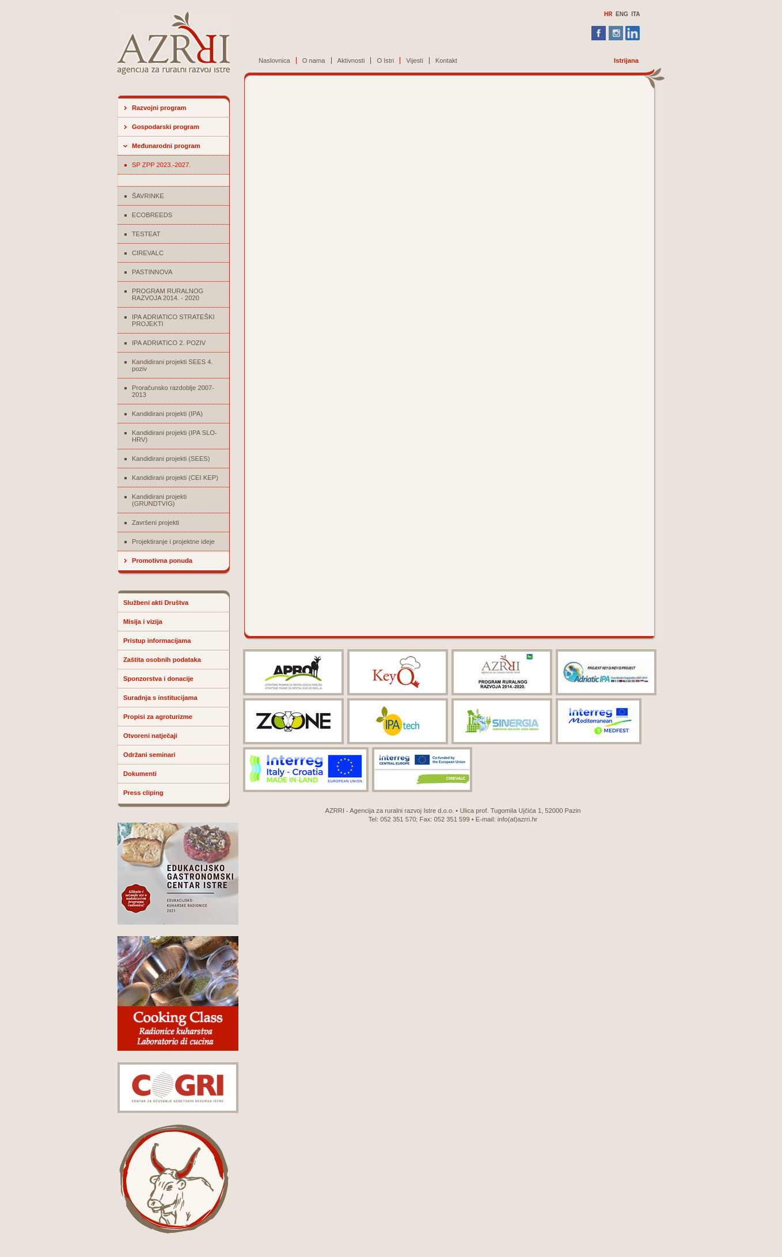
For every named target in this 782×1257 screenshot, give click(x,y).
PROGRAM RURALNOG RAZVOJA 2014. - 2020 (167, 294)
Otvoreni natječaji (150, 735)
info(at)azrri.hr (518, 819)
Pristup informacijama (157, 640)
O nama (313, 60)
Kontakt (446, 60)
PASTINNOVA (152, 271)
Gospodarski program (165, 126)
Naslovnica (274, 60)
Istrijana (626, 60)
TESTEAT (146, 233)
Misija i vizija (142, 621)
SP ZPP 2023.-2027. (161, 164)
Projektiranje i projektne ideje (173, 541)
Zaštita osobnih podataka (162, 659)
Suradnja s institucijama (160, 697)
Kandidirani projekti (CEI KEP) (175, 477)
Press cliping (143, 792)
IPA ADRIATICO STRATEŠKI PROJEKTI (173, 320)
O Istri (385, 60)
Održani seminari (149, 754)
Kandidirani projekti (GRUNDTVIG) (159, 500)
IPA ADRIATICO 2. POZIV (169, 342)
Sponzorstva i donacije (158, 678)
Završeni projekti (155, 522)
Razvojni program (159, 107)
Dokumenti (140, 773)
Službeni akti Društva (155, 602)
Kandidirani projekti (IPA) (167, 413)
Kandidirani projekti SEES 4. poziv (172, 365)
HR (608, 14)
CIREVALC (148, 252)
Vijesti (414, 60)
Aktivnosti (351, 60)
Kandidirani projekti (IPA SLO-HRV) (174, 436)
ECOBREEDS (152, 214)
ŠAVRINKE (148, 195)
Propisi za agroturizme (157, 716)
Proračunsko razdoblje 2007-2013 (173, 391)
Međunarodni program (166, 145)
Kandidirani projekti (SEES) (171, 458)
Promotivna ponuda (162, 560)
